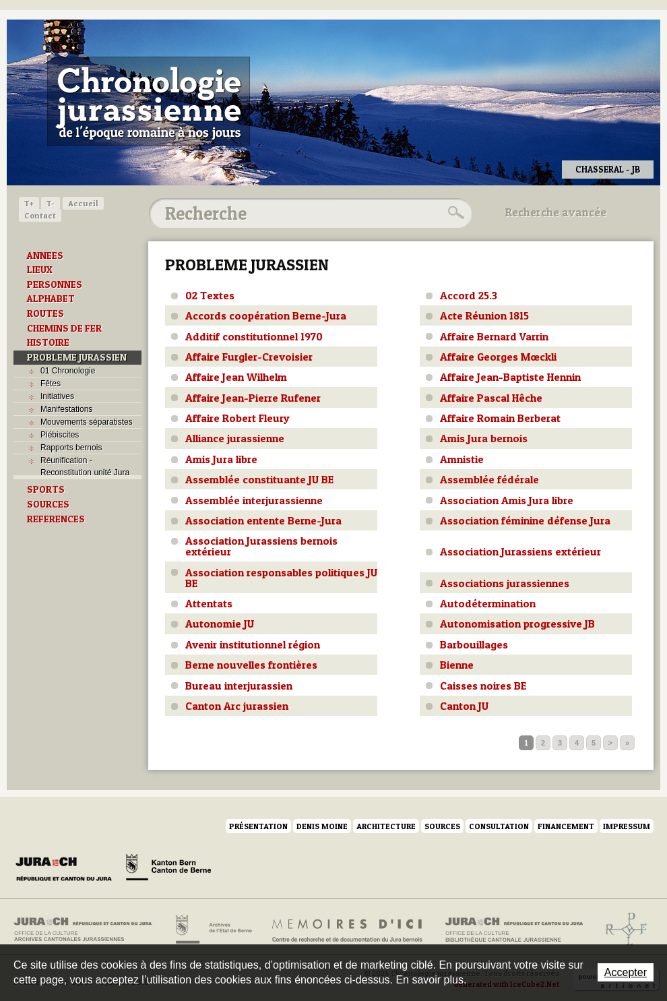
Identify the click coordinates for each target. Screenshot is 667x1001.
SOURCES (48, 504)
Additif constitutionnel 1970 (254, 336)
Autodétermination (488, 603)
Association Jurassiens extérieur (520, 551)
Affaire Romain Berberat (500, 418)
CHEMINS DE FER (64, 328)
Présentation (258, 826)
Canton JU (464, 705)
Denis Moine (322, 826)
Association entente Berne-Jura (263, 520)
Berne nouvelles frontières (251, 664)
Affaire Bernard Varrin (494, 336)
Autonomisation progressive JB (517, 623)
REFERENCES (56, 519)
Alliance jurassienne (234, 438)
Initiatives (57, 396)
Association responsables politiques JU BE (281, 578)
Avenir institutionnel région (252, 644)
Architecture (386, 826)
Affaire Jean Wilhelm (236, 377)
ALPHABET (51, 299)
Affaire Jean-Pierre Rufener (253, 397)
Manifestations (66, 409)
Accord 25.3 (468, 295)
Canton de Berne (168, 869)
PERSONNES (54, 284)
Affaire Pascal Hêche (491, 397)
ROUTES (45, 313)
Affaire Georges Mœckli (498, 356)
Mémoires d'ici (348, 929)
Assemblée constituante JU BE (259, 479)
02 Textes (209, 295)
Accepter (625, 972)
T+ (29, 203)
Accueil (83, 203)
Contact (40, 215)
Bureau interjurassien (238, 685)
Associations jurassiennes (504, 583)
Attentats (208, 603)
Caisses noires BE (483, 685)
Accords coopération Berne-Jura (265, 315)
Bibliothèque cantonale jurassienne (514, 929)
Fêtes (50, 383)
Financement (566, 826)
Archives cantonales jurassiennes (87, 929)
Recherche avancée (555, 212)
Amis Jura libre (221, 459)
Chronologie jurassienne (148, 101)
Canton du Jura (67, 869)
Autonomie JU (219, 623)
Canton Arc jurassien (236, 705)
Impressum (626, 826)
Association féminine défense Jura (525, 520)
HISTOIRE (48, 342)
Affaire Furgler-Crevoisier (249, 356)
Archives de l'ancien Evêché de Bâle (622, 929)
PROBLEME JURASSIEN (77, 357)
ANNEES (45, 255)
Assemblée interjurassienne (254, 500)
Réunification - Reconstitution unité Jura (84, 466)
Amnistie (462, 459)
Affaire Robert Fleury (237, 418)
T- (50, 203)
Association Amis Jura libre (506, 500)
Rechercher (454, 213)
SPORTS (46, 489)
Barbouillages (474, 644)
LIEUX (40, 270)
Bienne (457, 664)
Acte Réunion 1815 (484, 315)
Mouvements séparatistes (86, 422)
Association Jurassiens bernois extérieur (261, 546)
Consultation (499, 826)
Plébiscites (59, 434)
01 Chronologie (67, 370)
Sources (442, 826)
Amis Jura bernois (484, 438)
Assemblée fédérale (489, 479)
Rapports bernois (71, 447)
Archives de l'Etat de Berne (212, 929)
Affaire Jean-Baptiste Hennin (510, 377)
